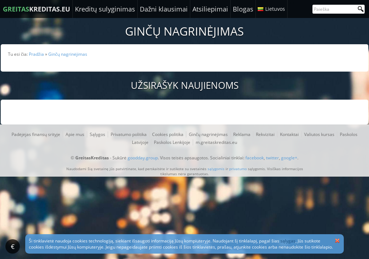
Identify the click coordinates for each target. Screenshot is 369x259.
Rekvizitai (265, 134)
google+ (289, 158)
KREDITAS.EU (36, 9)
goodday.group (143, 158)
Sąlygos (97, 134)
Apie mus (75, 134)
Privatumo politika (129, 134)
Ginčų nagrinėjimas (208, 134)
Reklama (241, 134)
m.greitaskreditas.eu (216, 142)
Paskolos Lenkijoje (172, 142)
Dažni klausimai (164, 9)
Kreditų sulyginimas (105, 9)
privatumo (238, 168)
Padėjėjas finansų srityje (36, 134)
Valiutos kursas (319, 134)
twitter (272, 158)
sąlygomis (216, 168)
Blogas (243, 9)
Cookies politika (167, 134)
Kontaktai (289, 134)
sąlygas (287, 241)
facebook (254, 158)
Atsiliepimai (210, 9)
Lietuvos (275, 8)
